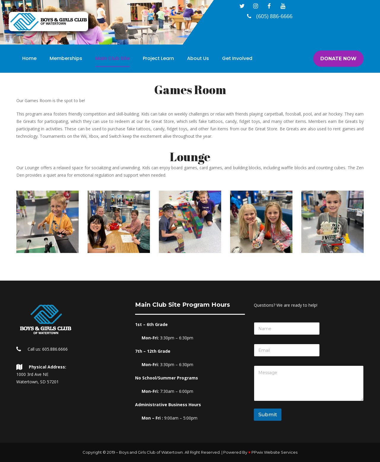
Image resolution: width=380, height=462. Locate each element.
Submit (267, 414)
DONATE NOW (338, 58)
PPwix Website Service (274, 452)
